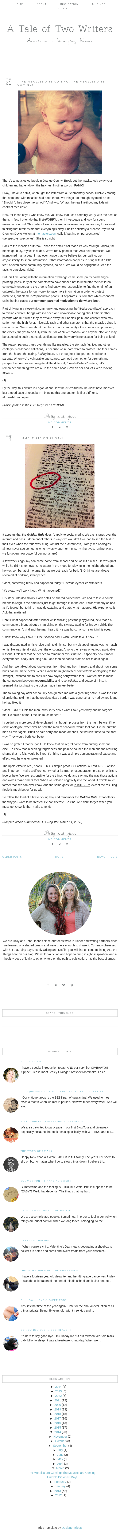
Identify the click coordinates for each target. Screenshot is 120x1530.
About (41, 4)
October (60, 1441)
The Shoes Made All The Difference (49, 1270)
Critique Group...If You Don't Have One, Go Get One (62, 1091)
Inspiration (69, 4)
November (60, 1436)
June (60, 1454)
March (60, 1468)
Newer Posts (107, 856)
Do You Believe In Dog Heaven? (46, 1330)
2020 (57, 1404)
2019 (57, 1409)
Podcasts (60, 8)
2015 (57, 1427)
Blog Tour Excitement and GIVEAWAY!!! (52, 1121)
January (60, 1486)
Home (19, 4)
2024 (58, 1386)
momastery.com (46, 233)
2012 (58, 1495)
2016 (57, 1423)
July (60, 1450)
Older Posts (12, 856)
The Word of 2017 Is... (38, 1151)
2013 (57, 1491)
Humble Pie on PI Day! (41, 438)
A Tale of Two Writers (60, 28)
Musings (98, 4)
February (60, 1481)
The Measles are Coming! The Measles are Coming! (62, 1472)
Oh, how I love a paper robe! (44, 1300)
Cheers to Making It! (37, 1240)
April (60, 1463)
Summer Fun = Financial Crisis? (46, 1181)
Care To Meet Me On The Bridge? (47, 1210)
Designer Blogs (72, 1527)
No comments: (60, 422)
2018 (57, 1414)
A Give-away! (31, 1061)
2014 (57, 1432)
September (60, 1445)
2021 (57, 1400)
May (60, 1459)
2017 (57, 1418)
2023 (58, 1391)
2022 (58, 1395)
